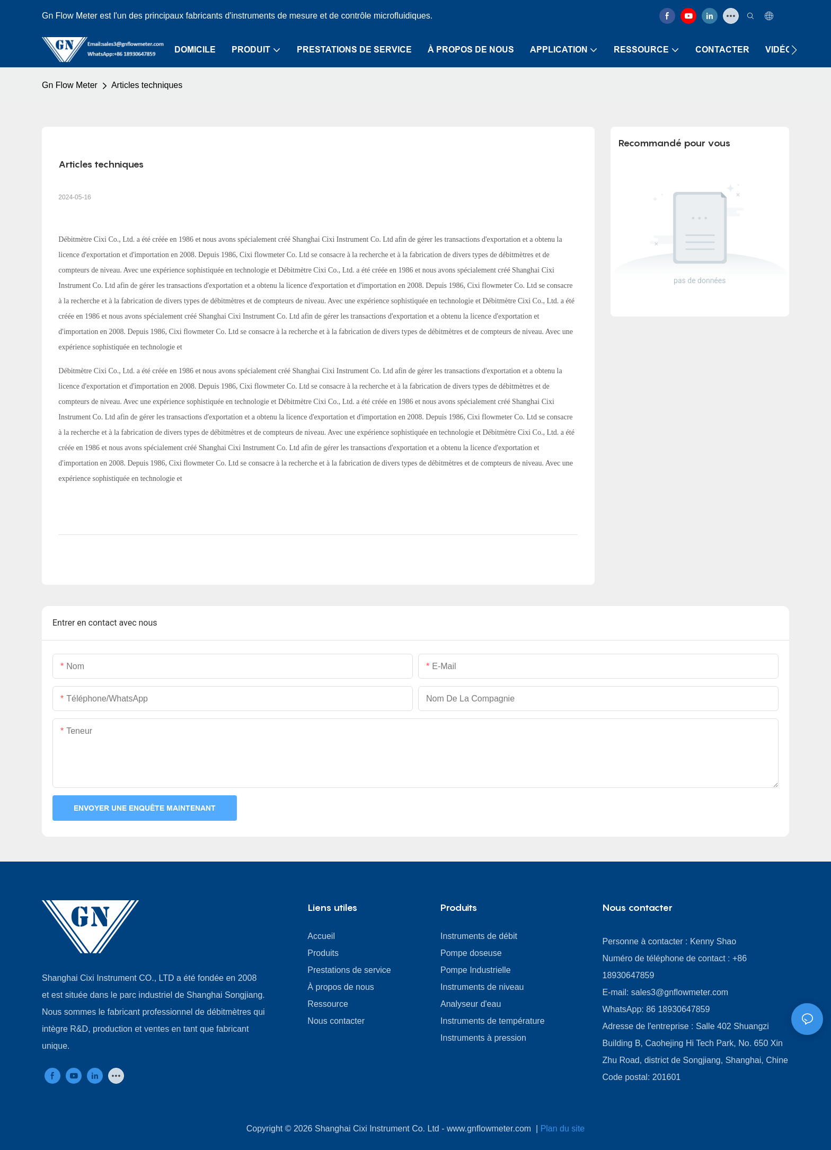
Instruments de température (492, 1020)
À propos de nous (340, 986)
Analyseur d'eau (470, 1003)
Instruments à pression (483, 1037)
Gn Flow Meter (70, 85)
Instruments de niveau (482, 986)
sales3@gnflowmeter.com (679, 992)
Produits (323, 953)
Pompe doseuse (471, 953)
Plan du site (563, 1128)
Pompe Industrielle (475, 970)
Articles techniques (146, 85)
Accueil (321, 936)
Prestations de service (349, 970)
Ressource (327, 1003)
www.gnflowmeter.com (490, 1128)
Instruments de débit (478, 936)
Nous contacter (336, 1020)
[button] (794, 50)
